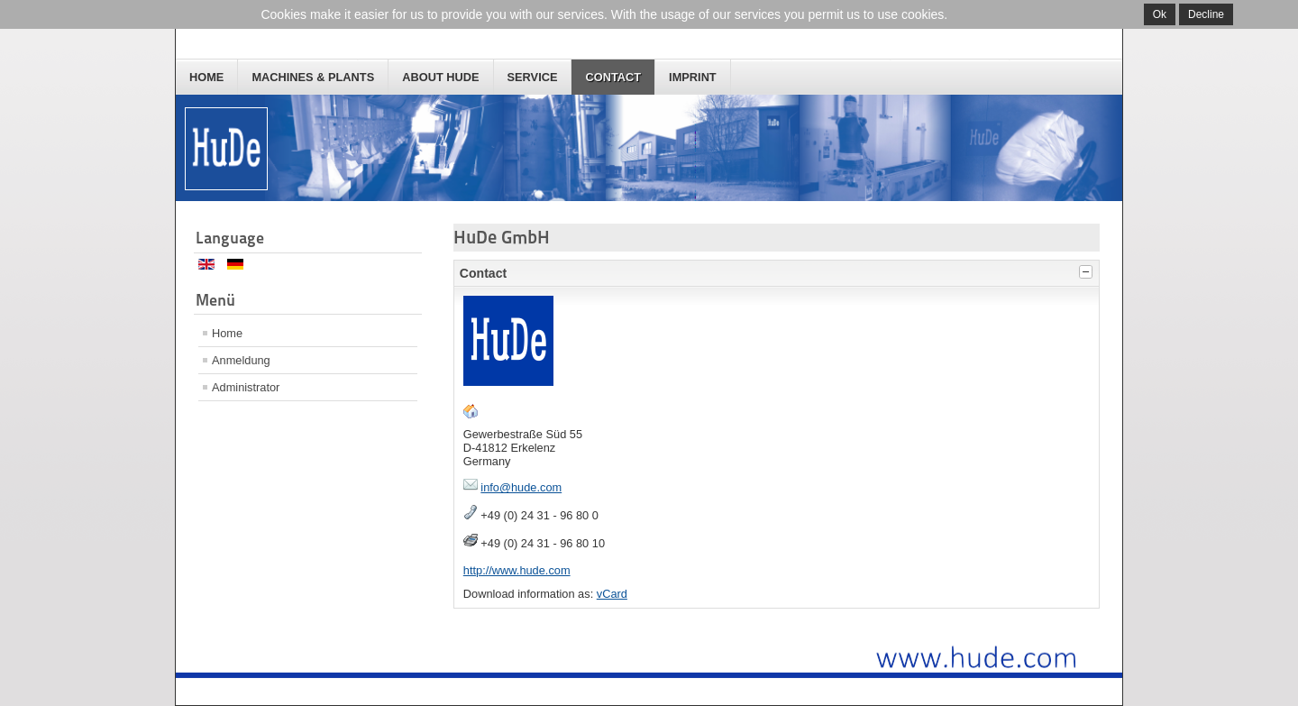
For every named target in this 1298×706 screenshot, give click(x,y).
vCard (612, 594)
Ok (1159, 14)
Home (206, 77)
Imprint (693, 77)
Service (532, 77)
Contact (613, 77)
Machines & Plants (312, 77)
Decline (1206, 14)
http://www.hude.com (517, 570)
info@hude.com (521, 487)
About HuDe (440, 77)
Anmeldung (241, 360)
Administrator (245, 387)
